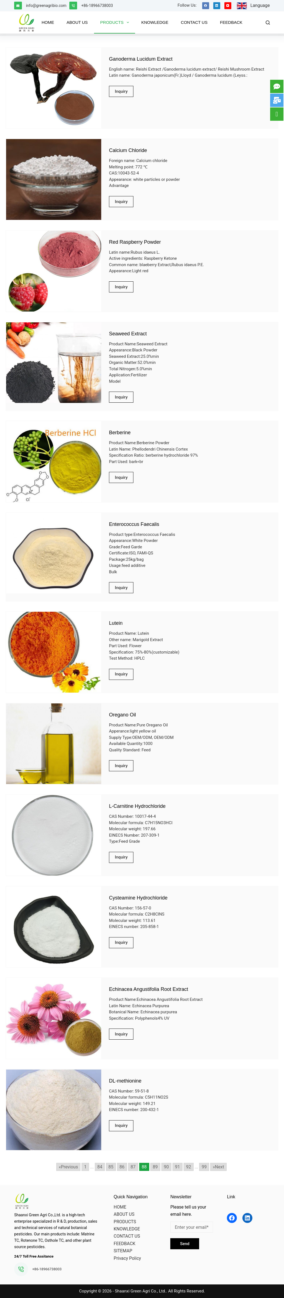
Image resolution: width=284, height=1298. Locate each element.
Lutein (116, 623)
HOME (120, 1207)
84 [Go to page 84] (99, 1167)
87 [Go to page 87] (133, 1167)
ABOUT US (124, 1214)
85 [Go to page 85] (110, 1167)
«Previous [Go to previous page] (68, 1167)
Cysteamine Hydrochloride (138, 898)
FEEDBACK (124, 1243)
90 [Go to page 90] (166, 1167)
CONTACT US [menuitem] (194, 22)
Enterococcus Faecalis (134, 524)
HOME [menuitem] (48, 22)
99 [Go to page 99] (204, 1167)
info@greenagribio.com (46, 5)
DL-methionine (125, 1081)
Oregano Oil (122, 715)
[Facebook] (205, 5)
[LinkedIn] (216, 5)
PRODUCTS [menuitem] (115, 22)
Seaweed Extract (128, 333)
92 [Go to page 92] (188, 1167)
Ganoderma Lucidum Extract (141, 59)
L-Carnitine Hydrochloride (137, 806)
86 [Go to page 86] (122, 1167)
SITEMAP (123, 1250)
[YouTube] (227, 5)
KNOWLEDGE (127, 1229)
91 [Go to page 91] (177, 1167)
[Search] (268, 22)
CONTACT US (127, 1236)
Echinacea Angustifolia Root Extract (148, 989)
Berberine (120, 432)
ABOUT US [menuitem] (77, 22)
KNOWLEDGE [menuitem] (155, 22)
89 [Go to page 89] (155, 1167)
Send (184, 1243)
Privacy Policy (127, 1258)
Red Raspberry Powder (135, 242)
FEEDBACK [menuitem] (231, 22)
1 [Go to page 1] (85, 1167)
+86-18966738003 (97, 5)
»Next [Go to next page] (218, 1167)
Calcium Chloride (128, 150)
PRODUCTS (125, 1221)
